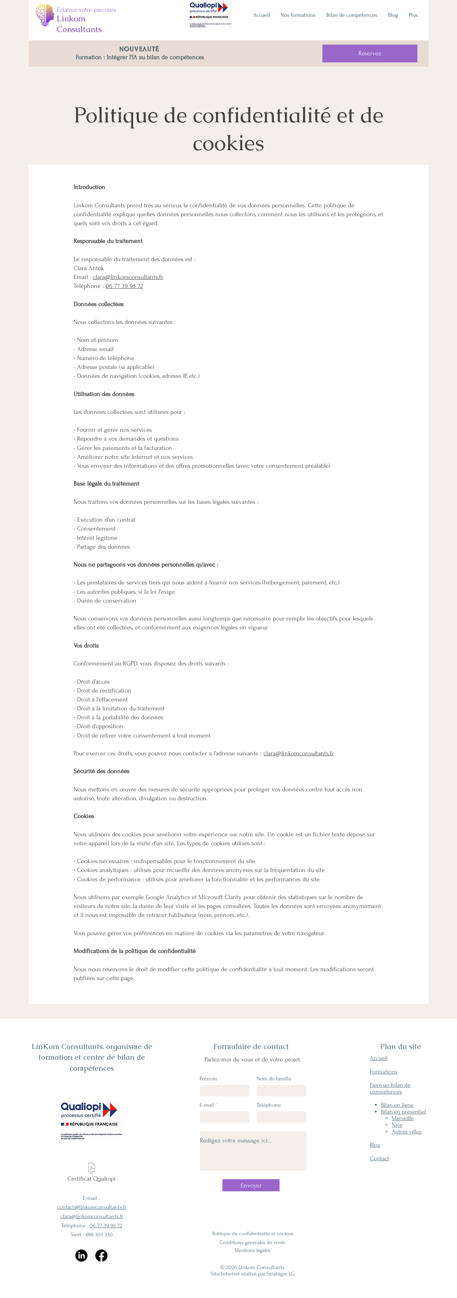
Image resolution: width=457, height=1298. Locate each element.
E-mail (207, 1105)
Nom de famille (274, 1078)
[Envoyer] (251, 1185)
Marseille (403, 1118)
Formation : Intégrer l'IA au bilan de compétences (140, 57)
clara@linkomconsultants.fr (128, 277)
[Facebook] (101, 1255)
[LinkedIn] (81, 1255)
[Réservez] (369, 53)
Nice (397, 1124)
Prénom (208, 1078)
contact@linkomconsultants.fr (91, 1207)
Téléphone (269, 1105)
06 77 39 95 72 (124, 286)
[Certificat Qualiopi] (91, 1174)
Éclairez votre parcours (86, 9)
